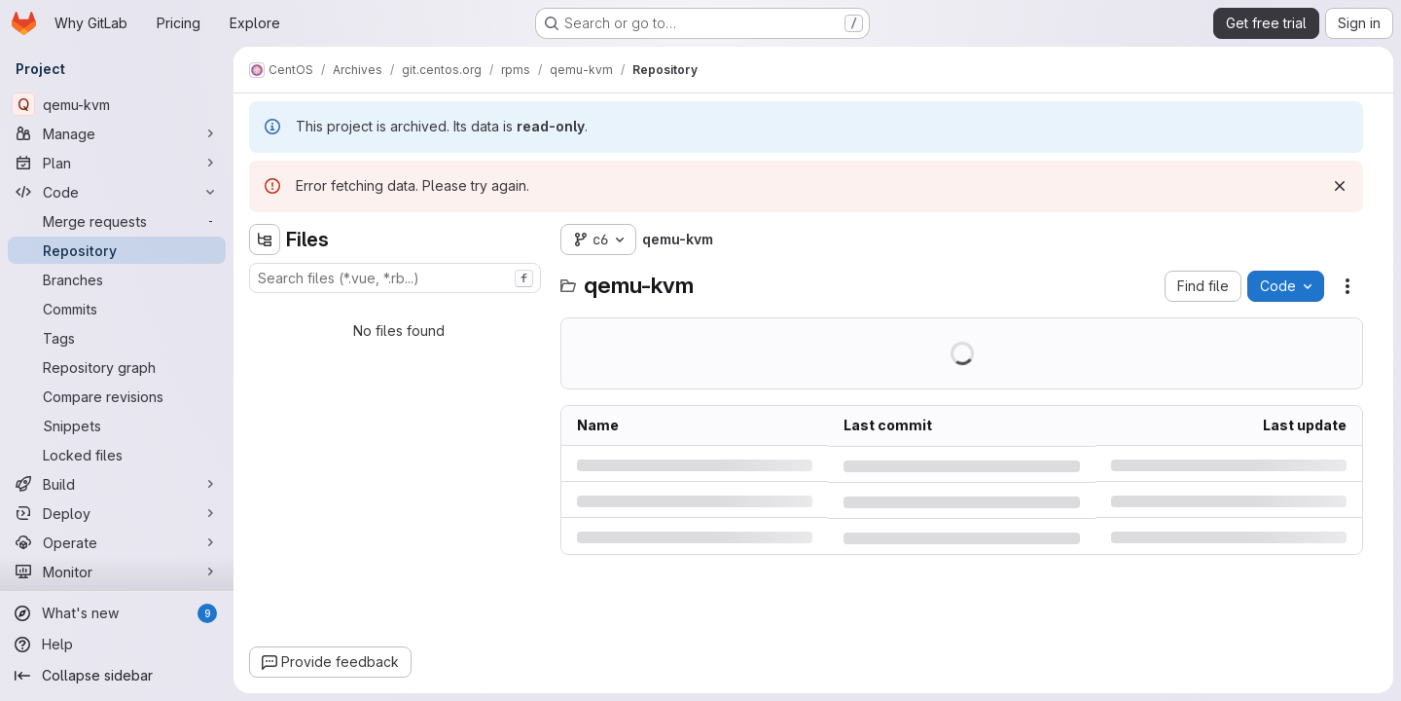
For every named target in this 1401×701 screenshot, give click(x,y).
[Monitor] (117, 571)
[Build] (117, 484)
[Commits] (117, 308)
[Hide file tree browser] (264, 239)
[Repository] (117, 250)
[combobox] (395, 278)
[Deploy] (117, 513)
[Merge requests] (117, 221)
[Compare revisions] (117, 396)
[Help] (117, 644)
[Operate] (117, 542)
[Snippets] (117, 425)
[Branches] (117, 279)
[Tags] (117, 337)
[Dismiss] (1339, 186)
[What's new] (117, 613)
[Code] (117, 191)
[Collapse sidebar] (117, 675)
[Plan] (117, 162)
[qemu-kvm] (117, 104)
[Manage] (117, 133)
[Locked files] (117, 454)
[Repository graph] (117, 367)
